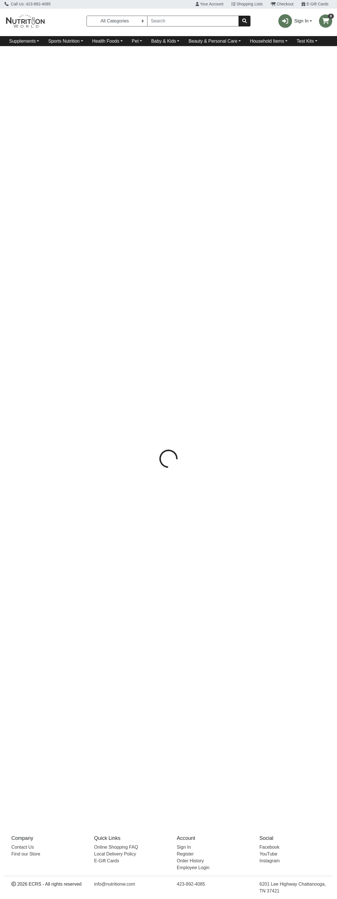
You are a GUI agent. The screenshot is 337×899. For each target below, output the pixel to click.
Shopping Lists (247, 4)
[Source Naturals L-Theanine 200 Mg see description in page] (127, 274)
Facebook (270, 847)
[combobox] (193, 21)
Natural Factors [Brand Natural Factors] (187, 330)
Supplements (22, 41)
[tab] (156, 125)
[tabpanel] (239, 172)
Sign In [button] (293, 21)
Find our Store (25, 854)
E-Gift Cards (314, 4)
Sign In (184, 847)
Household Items (267, 41)
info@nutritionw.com (114, 884)
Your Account (209, 4)
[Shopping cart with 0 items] (325, 21)
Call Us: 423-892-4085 (28, 4)
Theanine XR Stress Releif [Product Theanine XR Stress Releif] (44, 321)
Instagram (270, 860)
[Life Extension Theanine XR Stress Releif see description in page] (44, 274)
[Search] (193, 21)
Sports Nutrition (63, 41)
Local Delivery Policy (115, 854)
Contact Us (22, 847)
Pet (135, 41)
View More (321, 231)
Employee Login (193, 867)
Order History (190, 860)
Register (185, 854)
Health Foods (105, 41)
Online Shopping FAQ (116, 847)
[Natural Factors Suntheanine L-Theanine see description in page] (210, 274)
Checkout (282, 4)
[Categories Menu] (117, 21)
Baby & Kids (163, 41)
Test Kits (305, 41)
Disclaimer (182, 125)
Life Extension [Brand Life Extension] (21, 330)
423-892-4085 (191, 884)
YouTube (269, 854)
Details (156, 125)
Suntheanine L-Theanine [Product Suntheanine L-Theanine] (210, 321)
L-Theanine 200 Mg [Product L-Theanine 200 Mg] (127, 321)
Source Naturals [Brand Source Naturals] (212, 146)
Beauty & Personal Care (212, 41)
